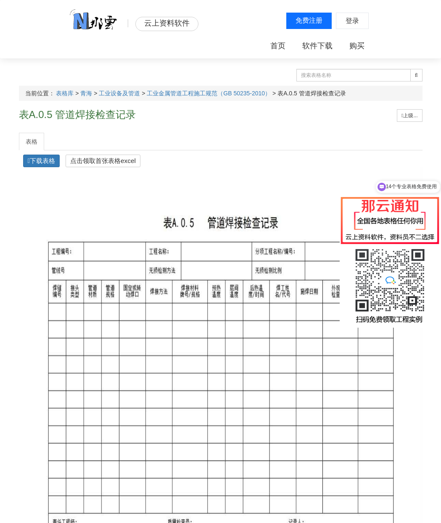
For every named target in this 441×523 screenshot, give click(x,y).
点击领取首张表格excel (103, 160)
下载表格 (41, 160)
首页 (277, 46)
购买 (356, 46)
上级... (409, 115)
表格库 (65, 93)
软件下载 (317, 46)
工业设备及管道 (119, 93)
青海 (86, 93)
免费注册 (309, 20)
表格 (31, 141)
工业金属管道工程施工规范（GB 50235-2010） (209, 93)
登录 (352, 20)
